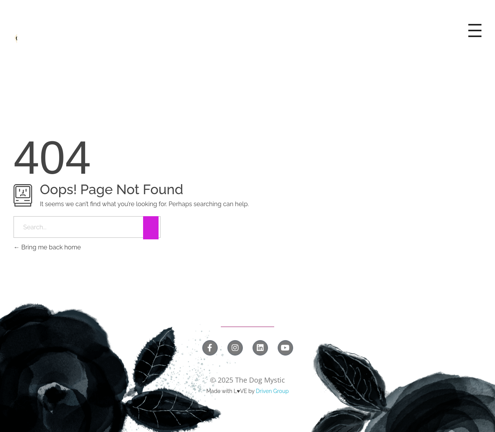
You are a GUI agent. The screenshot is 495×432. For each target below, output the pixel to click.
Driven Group (272, 391)
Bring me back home (47, 247)
